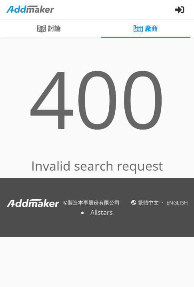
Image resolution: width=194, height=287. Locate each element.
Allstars (101, 212)
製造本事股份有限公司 (94, 202)
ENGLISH (177, 202)
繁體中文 (149, 202)
